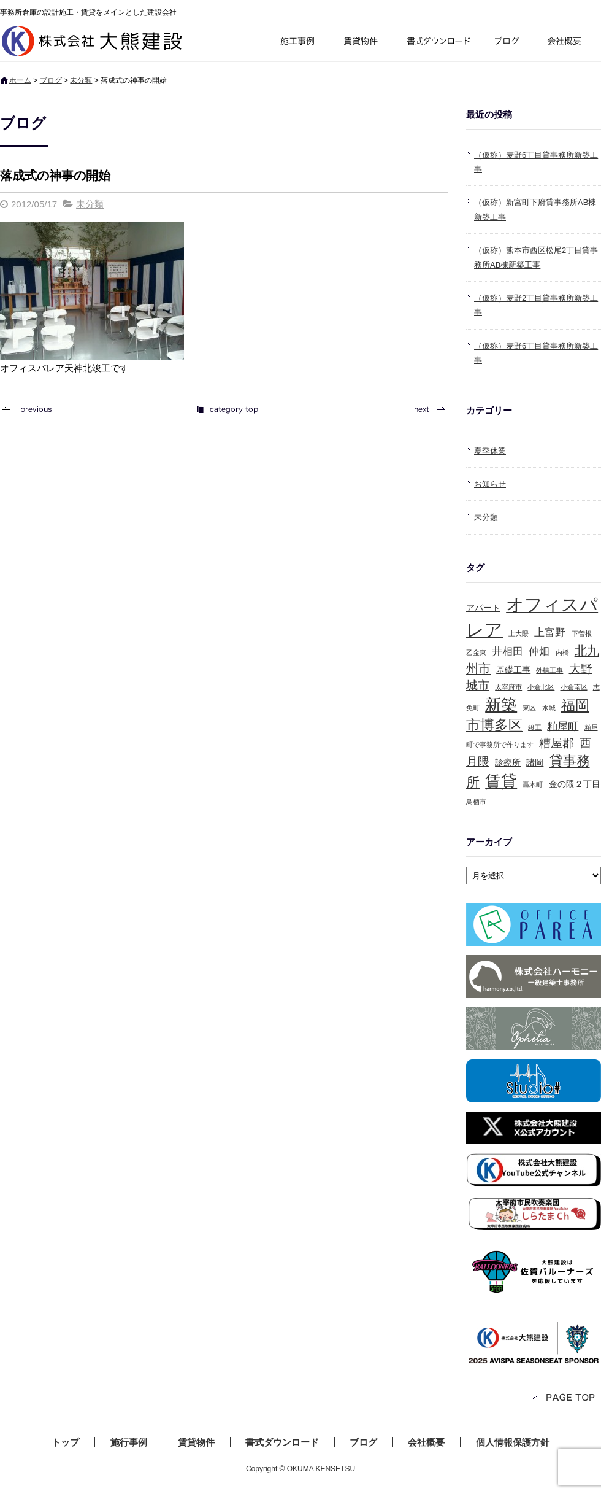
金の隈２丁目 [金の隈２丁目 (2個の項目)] (574, 784)
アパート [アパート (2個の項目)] (483, 608)
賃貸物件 (361, 43)
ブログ (509, 43)
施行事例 (296, 43)
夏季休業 (490, 450)
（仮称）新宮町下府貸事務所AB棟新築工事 (535, 209)
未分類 (81, 80)
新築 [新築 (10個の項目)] (501, 704)
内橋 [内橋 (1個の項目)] (562, 652)
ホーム (20, 80)
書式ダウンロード (437, 43)
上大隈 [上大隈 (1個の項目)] (518, 633)
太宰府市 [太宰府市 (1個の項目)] (508, 687)
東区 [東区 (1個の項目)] (529, 707)
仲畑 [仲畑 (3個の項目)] (539, 651)
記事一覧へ (227, 409)
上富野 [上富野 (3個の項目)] (549, 632)
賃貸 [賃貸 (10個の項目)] (501, 781)
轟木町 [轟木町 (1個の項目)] (533, 784)
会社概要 (569, 43)
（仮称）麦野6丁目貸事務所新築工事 (536, 162)
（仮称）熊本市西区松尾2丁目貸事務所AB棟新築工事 (536, 257)
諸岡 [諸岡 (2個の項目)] (534, 762)
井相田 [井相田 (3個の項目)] (507, 651)
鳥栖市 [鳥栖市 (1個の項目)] (476, 801)
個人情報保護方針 (512, 1442)
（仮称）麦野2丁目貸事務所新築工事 (536, 305)
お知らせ (490, 484)
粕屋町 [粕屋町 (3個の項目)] (562, 726)
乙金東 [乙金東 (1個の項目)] (476, 652)
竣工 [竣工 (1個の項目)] (535, 727)
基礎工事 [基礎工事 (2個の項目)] (513, 670)
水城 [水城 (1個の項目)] (549, 707)
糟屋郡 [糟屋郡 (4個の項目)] (556, 743)
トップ (65, 1442)
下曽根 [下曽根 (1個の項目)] (582, 633)
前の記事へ (30, 409)
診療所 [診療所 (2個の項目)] (508, 762)
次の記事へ (426, 409)
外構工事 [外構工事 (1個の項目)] (549, 670)
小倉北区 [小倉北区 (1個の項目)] (540, 687)
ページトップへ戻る (564, 1398)
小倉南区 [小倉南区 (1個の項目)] (574, 687)
